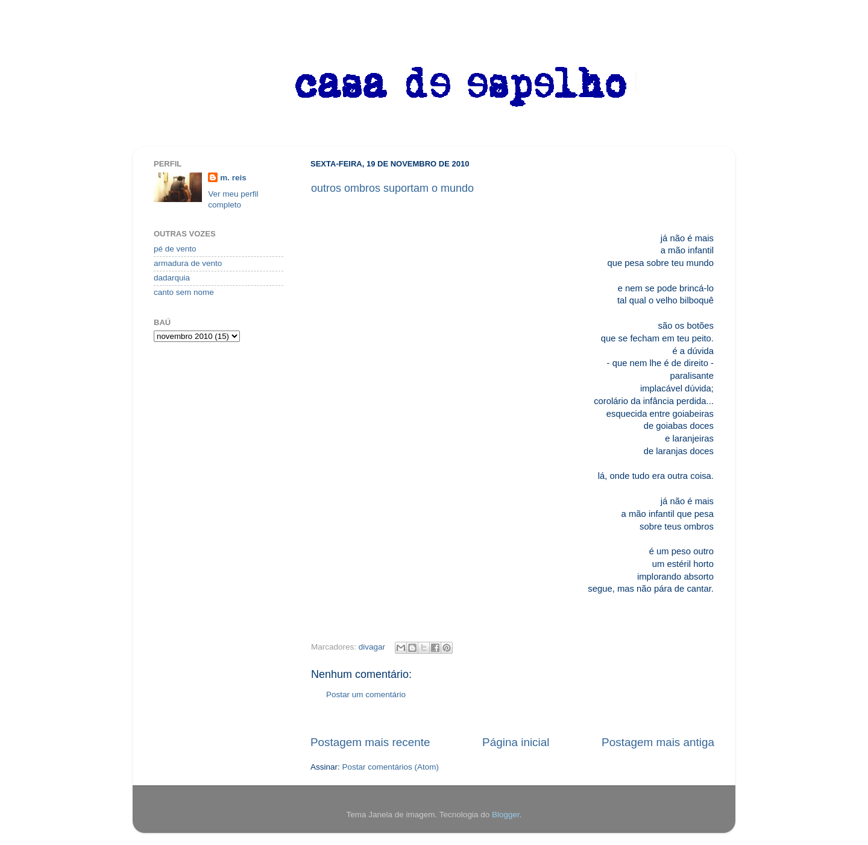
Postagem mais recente (370, 742)
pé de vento (175, 248)
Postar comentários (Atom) (390, 766)
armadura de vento (188, 263)
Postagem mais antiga (658, 742)
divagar (372, 646)
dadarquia (172, 277)
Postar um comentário (366, 694)
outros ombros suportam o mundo (392, 188)
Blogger (506, 814)
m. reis (233, 177)
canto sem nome (184, 292)
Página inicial (515, 742)
